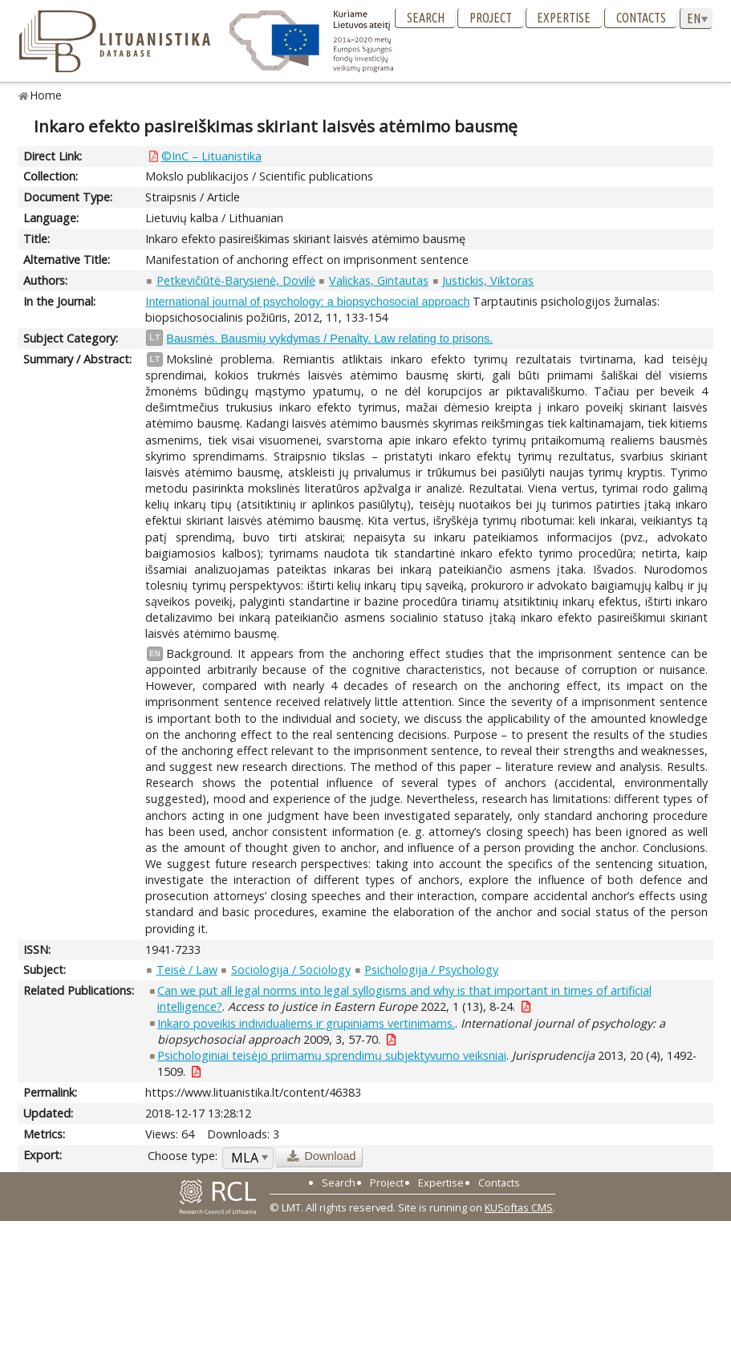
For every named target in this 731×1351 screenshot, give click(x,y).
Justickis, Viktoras (488, 280)
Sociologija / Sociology (291, 969)
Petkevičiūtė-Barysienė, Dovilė (235, 280)
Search (426, 17)
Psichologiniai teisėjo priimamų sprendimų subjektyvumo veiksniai (331, 1055)
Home (46, 95)
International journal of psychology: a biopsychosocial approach (307, 301)
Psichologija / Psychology (431, 969)
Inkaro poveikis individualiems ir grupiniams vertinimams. (306, 1023)
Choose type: (182, 1155)
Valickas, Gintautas (378, 280)
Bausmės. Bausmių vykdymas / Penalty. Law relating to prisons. (329, 338)
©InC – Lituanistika (211, 156)
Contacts (641, 17)
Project (490, 17)
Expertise (564, 17)
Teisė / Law (186, 969)
